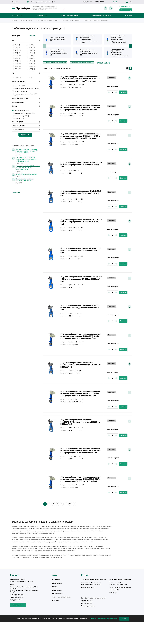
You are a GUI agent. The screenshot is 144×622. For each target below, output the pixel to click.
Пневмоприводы (86, 603)
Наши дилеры (57, 590)
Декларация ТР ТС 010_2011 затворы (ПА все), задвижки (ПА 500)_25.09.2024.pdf (28, 167)
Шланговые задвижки (88, 587)
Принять (124, 619)
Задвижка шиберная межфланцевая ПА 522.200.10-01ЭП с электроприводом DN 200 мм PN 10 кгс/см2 (81, 279)
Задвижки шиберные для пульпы (55, 62)
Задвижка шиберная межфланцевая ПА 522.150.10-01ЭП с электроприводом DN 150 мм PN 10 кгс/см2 (81, 222)
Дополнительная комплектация (120, 579)
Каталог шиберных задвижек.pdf (26, 174)
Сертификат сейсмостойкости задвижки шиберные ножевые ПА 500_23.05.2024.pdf (27, 151)
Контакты (128, 15)
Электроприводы (86, 601)
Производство (57, 583)
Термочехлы (113, 592)
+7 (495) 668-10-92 (87, 1)
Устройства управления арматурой (93, 598)
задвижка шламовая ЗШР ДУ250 (82, 62)
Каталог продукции (26, 20)
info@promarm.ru (124, 6)
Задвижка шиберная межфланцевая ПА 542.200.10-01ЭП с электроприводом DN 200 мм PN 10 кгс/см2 (80, 422)
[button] (130, 46)
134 (70, 503)
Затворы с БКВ (114, 590)
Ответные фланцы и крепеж (118, 584)
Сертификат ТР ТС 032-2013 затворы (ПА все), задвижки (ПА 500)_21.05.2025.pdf (26, 159)
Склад (54, 586)
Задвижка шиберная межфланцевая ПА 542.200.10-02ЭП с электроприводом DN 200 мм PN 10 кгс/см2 (80, 365)
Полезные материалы (100, 15)
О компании (40, 15)
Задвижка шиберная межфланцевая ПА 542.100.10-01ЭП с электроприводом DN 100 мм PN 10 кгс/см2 (81, 165)
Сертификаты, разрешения (61, 597)
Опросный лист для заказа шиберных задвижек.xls (24, 180)
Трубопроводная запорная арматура (47, 20)
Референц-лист (57, 593)
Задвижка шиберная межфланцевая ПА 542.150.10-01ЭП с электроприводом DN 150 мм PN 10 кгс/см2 (81, 193)
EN (115, 2)
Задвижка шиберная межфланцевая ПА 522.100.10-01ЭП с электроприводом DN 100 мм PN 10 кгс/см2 (81, 250)
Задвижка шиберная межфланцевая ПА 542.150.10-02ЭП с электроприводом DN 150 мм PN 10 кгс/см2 (81, 307)
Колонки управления (87, 606)
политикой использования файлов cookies (103, 619)
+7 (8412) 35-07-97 (99, 1)
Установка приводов (115, 582)
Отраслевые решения (69, 15)
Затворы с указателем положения (120, 587)
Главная (14, 20)
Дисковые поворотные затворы (91, 582)
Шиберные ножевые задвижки (71, 20)
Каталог (17, 15)
